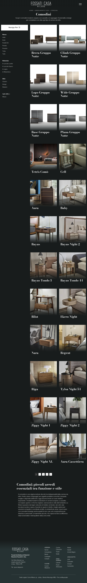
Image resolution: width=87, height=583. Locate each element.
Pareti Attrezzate (59, 565)
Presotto (4, 48)
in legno (4, 69)
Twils (3, 54)
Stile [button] (3, 79)
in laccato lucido (7, 63)
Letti (68, 559)
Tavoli (57, 551)
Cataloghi (47, 556)
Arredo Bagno (71, 552)
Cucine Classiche (59, 548)
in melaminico (6, 72)
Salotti (69, 550)
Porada (4, 45)
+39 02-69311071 (18, 567)
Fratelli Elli (5, 43)
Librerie (58, 562)
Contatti (47, 558)
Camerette (70, 566)
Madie (69, 547)
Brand (46, 554)
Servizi (46, 550)
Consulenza (48, 552)
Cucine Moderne (47, 567)
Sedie (57, 554)
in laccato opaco (7, 66)
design (4, 84)
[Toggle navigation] (80, 4)
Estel (3, 40)
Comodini (54, 10)
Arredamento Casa (42, 10)
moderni (4, 87)
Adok (3, 37)
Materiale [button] (5, 61)
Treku (4, 51)
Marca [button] (4, 34)
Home (31, 10)
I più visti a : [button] (6, 94)
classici (4, 81)
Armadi (69, 564)
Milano (4, 96)
